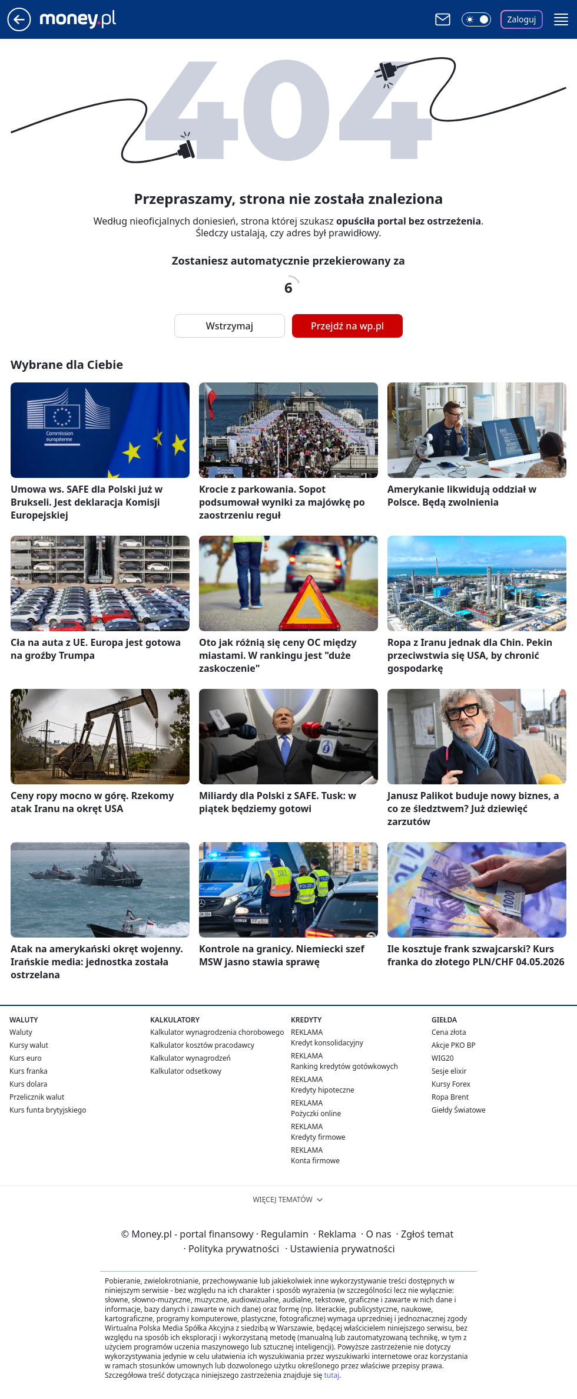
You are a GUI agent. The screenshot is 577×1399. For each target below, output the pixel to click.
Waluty (20, 1032)
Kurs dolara (28, 1084)
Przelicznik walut (36, 1097)
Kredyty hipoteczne (322, 1090)
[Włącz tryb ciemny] (476, 19)
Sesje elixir (449, 1071)
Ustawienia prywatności (339, 1248)
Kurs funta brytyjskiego (47, 1110)
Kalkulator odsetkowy (185, 1071)
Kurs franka (28, 1071)
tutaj (331, 1375)
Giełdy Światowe (459, 1110)
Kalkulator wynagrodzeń (190, 1058)
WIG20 (443, 1058)
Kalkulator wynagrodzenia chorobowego (217, 1032)
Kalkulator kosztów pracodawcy (202, 1045)
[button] (561, 19)
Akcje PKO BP (454, 1045)
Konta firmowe (315, 1161)
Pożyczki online (316, 1113)
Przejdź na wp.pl (347, 325)
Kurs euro (25, 1058)
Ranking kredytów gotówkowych (344, 1066)
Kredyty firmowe (318, 1137)
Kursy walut (28, 1045)
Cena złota (449, 1032)
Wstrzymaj (229, 325)
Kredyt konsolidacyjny (327, 1043)
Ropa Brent (450, 1097)
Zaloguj (522, 19)
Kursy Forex (451, 1084)
